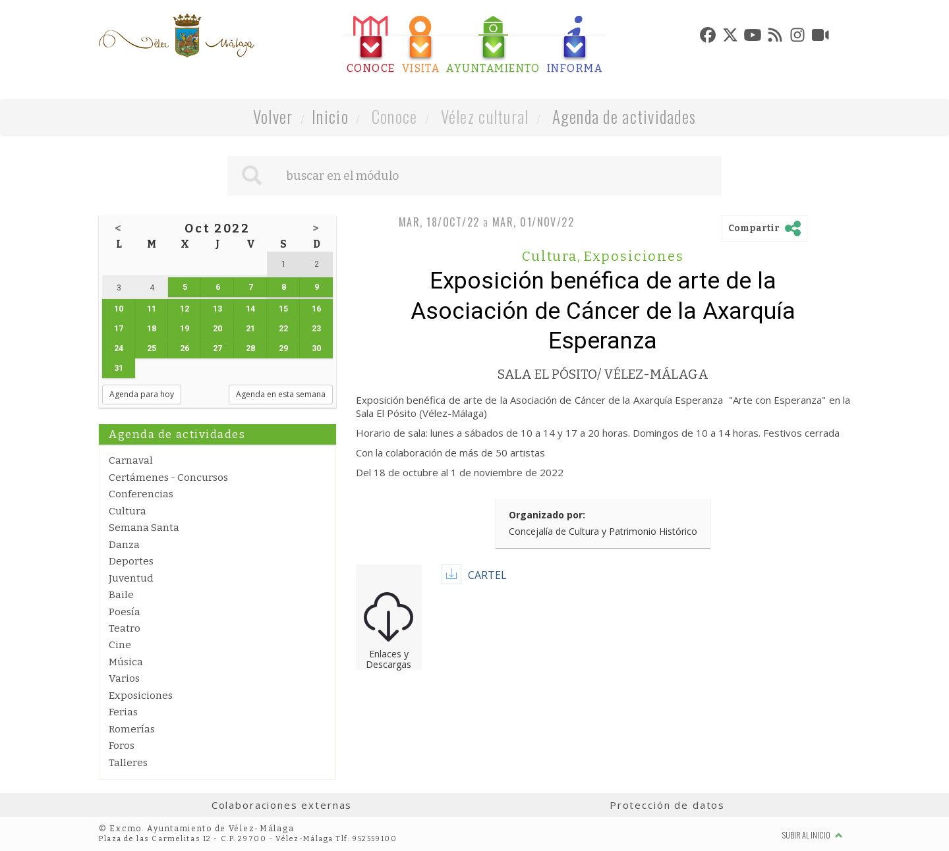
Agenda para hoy (141, 394)
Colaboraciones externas (282, 804)
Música (126, 662)
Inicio (330, 116)
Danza (124, 545)
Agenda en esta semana (281, 394)
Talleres (128, 763)
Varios (124, 678)
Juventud (131, 578)
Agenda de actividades (624, 116)
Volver (273, 116)
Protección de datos (667, 804)
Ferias (123, 712)
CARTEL (487, 575)
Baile (121, 595)
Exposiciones (141, 695)
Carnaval (131, 460)
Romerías (132, 729)
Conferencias (141, 494)
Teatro (124, 628)
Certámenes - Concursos (168, 477)
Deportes (131, 561)
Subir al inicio (812, 834)
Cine (120, 645)
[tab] (371, 45)
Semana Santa (144, 528)
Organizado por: (547, 514)
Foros (121, 746)
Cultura (127, 511)
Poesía (124, 612)
